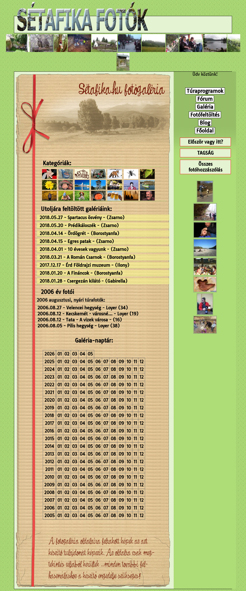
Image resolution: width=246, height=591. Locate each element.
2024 (49, 369)
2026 (49, 353)
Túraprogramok (205, 91)
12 (142, 361)
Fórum (205, 99)
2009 (49, 484)
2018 (49, 415)
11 (135, 361)
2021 (49, 392)
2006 (49, 507)
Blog (205, 123)
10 (129, 361)
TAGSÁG (205, 153)
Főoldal (205, 130)
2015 (49, 438)
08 (113, 361)
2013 (49, 454)
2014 (49, 446)
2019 (49, 407)
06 (98, 361)
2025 (49, 361)
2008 (49, 492)
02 (66, 353)
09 (121, 361)
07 (105, 361)
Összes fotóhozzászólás (205, 167)
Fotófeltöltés (205, 115)
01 (59, 353)
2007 (49, 500)
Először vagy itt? (205, 142)
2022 (49, 384)
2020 (49, 400)
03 (74, 353)
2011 (49, 469)
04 (82, 353)
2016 (49, 430)
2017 (49, 423)
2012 (49, 461)
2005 (49, 515)
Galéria (205, 107)
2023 (49, 377)
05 (90, 353)
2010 (49, 477)
